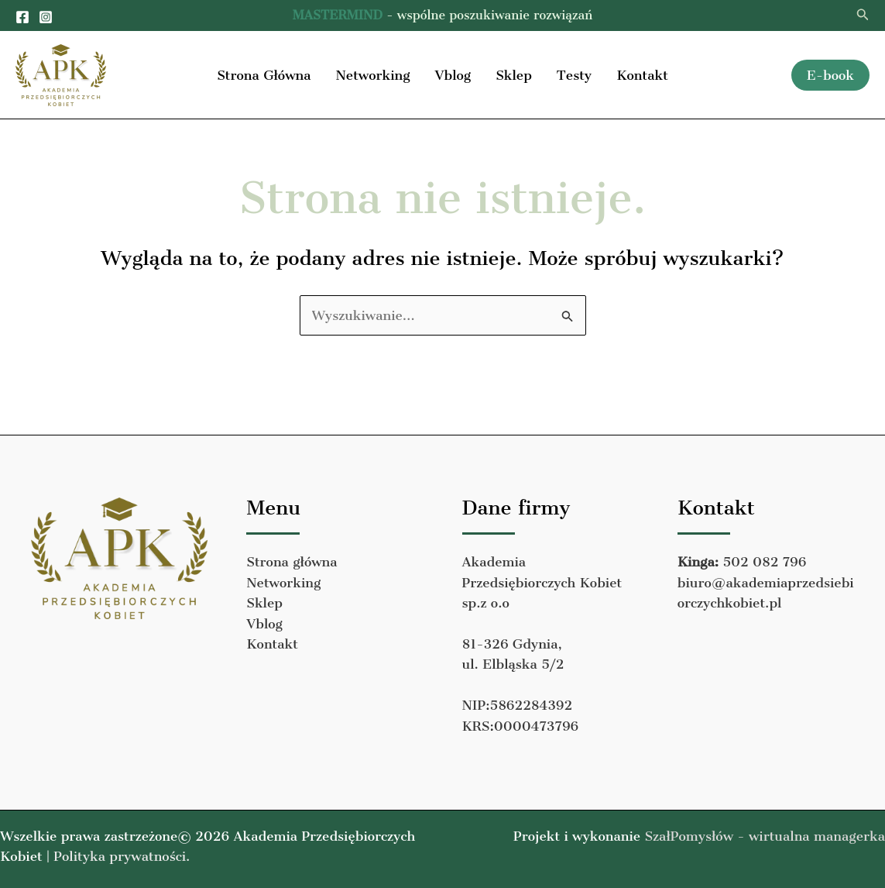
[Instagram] (46, 17)
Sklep (514, 75)
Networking (372, 75)
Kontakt (642, 75)
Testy (574, 75)
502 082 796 (764, 562)
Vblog (452, 75)
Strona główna (291, 562)
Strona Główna (263, 75)
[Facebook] (22, 17)
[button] (863, 15)
